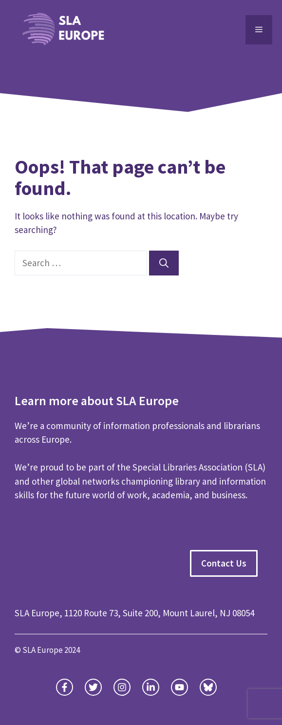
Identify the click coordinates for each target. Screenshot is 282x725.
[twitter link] (64, 687)
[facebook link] (150, 687)
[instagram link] (122, 687)
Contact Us (223, 563)
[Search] (164, 263)
